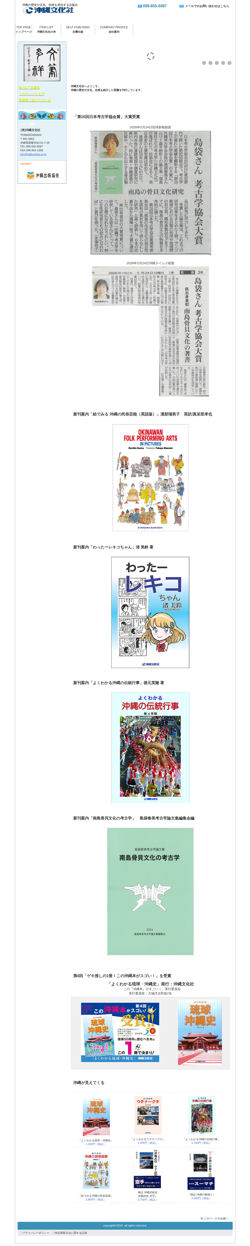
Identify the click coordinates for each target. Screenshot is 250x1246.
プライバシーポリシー (35, 1232)
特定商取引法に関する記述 (71, 1232)
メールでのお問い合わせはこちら (207, 6)
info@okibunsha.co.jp (33, 154)
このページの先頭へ (214, 1218)
